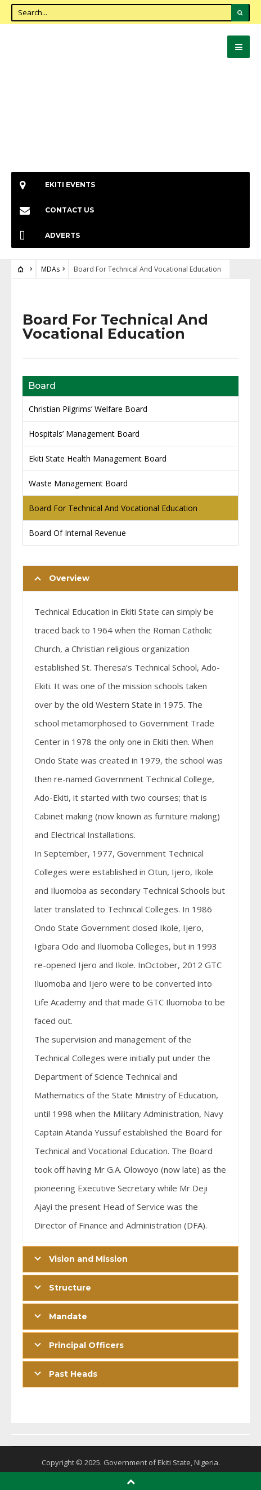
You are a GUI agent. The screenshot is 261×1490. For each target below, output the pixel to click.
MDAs (50, 269)
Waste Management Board (78, 483)
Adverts (45, 235)
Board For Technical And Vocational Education (113, 508)
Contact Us (52, 210)
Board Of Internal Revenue (77, 532)
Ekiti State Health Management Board (97, 458)
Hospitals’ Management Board (84, 433)
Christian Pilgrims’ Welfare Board (88, 408)
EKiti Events (53, 184)
